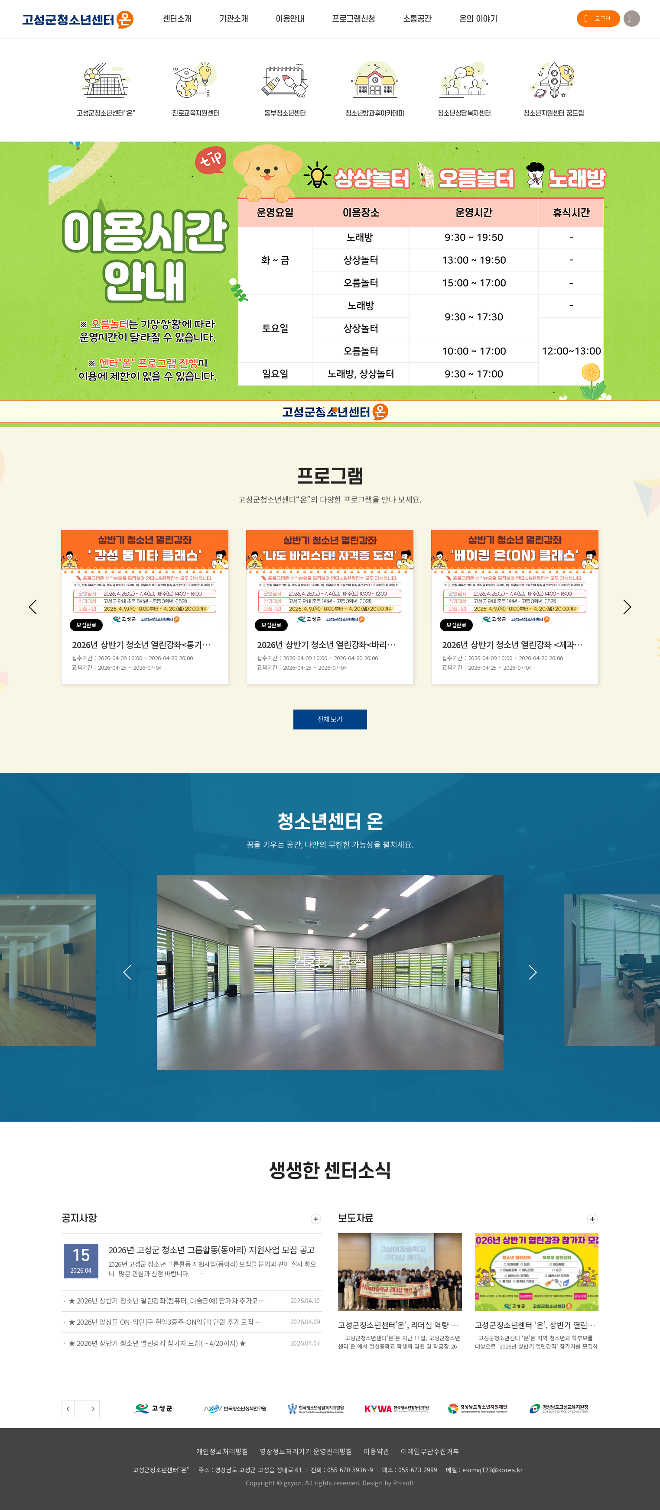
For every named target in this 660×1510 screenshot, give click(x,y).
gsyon (293, 1482)
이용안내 (290, 19)
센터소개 (177, 19)
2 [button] (335, 409)
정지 (80, 1408)
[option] (330, 284)
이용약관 (377, 1451)
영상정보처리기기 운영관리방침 (306, 1451)
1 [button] (325, 409)
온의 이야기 (478, 19)
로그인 (603, 18)
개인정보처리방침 (222, 1451)
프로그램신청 (353, 19)
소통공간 (417, 19)
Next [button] (624, 607)
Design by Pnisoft (388, 1482)
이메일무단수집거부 (430, 1451)
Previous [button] (36, 607)
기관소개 (233, 19)
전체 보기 (330, 718)
